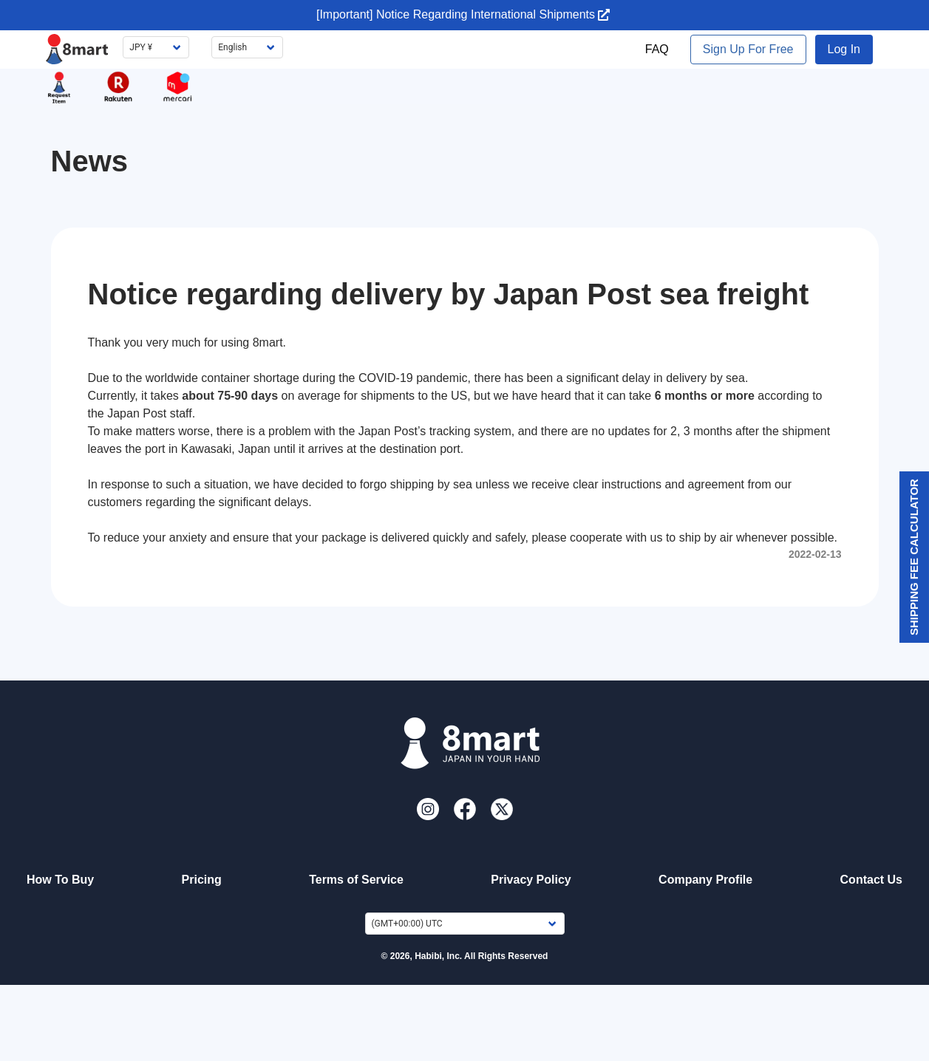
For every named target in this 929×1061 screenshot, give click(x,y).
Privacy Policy (531, 879)
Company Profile (705, 879)
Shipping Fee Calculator (914, 557)
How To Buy (60, 879)
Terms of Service (356, 879)
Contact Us (871, 879)
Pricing (202, 879)
